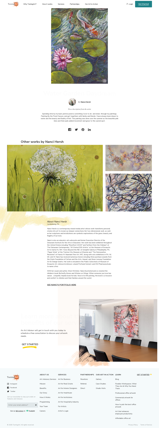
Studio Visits (101, 388)
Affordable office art (123, 418)
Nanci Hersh (86, 102)
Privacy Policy (133, 425)
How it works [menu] (47, 4)
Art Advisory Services (48, 379)
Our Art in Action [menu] (91, 4)
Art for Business (64, 379)
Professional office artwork (125, 393)
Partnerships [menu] (74, 4)
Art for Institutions (65, 397)
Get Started (143, 4)
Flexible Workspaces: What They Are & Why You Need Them (126, 386)
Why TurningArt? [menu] (30, 4)
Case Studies (101, 384)
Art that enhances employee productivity (123, 412)
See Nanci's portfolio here (61, 285)
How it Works (45, 397)
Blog (117, 379)
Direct (82, 388)
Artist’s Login (63, 411)
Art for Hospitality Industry (68, 402)
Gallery (98, 379)
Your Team (44, 406)
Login (131, 4)
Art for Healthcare (65, 393)
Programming (45, 402)
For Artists (62, 406)
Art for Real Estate (65, 384)
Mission (42, 384)
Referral (83, 384)
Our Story (43, 393)
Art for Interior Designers (67, 388)
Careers (43, 411)
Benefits (43, 388)
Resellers (84, 379)
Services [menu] (61, 4)
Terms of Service (146, 425)
